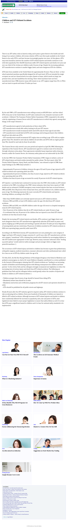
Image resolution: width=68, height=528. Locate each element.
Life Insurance (37, 352)
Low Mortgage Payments (36, 9)
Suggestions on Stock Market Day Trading (46, 451)
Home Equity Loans (20, 490)
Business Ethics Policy (7, 494)
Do (3, 503)
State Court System (7, 489)
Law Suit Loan (6, 487)
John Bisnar (6, 22)
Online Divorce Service (7, 492)
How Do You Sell (51, 427)
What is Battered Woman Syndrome (10, 505)
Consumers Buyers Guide (8, 493)
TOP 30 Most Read (23, 5)
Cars (24, 13)
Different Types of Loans (42, 4)
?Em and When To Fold (25, 503)
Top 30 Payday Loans (16, 9)
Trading (35, 448)
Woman (62, 13)
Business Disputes (24, 494)
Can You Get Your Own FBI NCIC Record (15, 354)
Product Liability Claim (14, 500)
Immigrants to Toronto (7, 510)
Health (12, 13)
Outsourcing (5, 424)
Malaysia (31, 1)
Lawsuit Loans (20, 487)
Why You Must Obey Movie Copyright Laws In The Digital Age (15, 501)
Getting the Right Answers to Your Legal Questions (13, 504)
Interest (55, 13)
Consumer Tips (17, 493)
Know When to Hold (16, 503)
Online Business (37, 400)
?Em (31, 503)
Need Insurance (6, 500)
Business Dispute (16, 494)
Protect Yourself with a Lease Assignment (11, 508)
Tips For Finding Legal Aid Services (10, 512)
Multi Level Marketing (7, 400)
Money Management (38, 376)
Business (49, 13)
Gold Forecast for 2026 (25, 9)
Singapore (21, 1)
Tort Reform (5, 511)
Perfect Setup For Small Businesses (22, 514)
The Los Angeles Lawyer (8, 497)
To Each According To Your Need (20, 497)
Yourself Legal (8, 503)
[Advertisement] (16, 37)
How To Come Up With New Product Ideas (47, 402)
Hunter (36, 427)
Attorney (17, 496)
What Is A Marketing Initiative (11, 378)
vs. (39, 427)
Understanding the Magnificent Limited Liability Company (14, 507)
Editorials (4, 17)
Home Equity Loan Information (9, 490)
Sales (35, 424)
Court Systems (24, 489)
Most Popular (6, 340)
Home (37, 13)
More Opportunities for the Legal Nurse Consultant (19, 511)
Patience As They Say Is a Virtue (9, 498)
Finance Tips (8, 9)
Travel (6, 13)
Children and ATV (9, 20)
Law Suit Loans (13, 487)
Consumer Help (24, 493)
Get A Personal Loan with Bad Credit (44, 6)
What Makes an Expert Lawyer (9, 496)
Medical (18, 13)
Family (42, 13)
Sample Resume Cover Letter (11, 475)
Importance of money (40, 378)
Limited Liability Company (8, 514)
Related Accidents (24, 20)
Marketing (4, 376)
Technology (30, 13)
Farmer (43, 427)
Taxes (3, 448)
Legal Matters (5, 352)
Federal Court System (15, 489)
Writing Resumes (6, 472)
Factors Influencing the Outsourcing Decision (16, 427)
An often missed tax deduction (11, 451)
